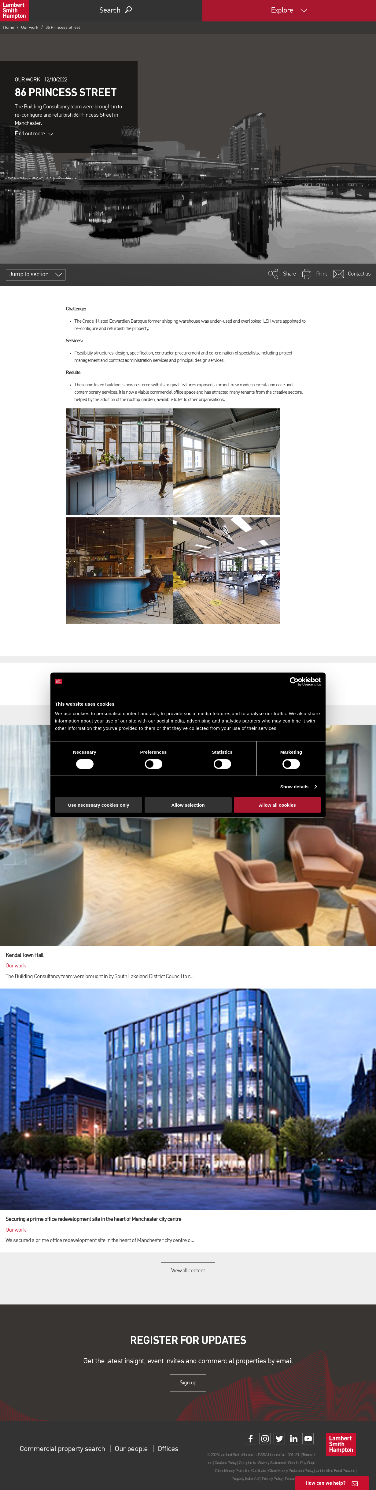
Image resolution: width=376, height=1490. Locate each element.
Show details (294, 786)
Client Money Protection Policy (290, 1470)
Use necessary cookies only (98, 805)
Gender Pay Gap (301, 1462)
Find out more (34, 134)
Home (8, 27)
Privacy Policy (272, 1478)
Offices (167, 1449)
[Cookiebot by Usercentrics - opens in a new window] (294, 681)
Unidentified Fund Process (335, 1470)
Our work (30, 27)
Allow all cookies (277, 805)
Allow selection (188, 805)
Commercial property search (62, 1449)
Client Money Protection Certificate (240, 1470)
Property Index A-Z (246, 1478)
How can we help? (326, 1483)
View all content (188, 1271)
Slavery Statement (272, 1462)
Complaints (247, 1462)
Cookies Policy (225, 1462)
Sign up (188, 1383)
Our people (131, 1449)
